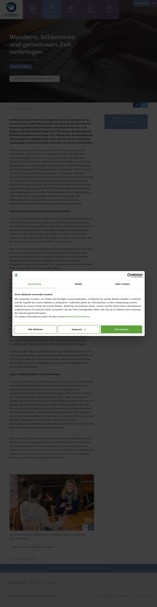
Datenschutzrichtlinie (78, 316)
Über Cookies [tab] (122, 284)
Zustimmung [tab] (34, 284)
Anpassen (79, 329)
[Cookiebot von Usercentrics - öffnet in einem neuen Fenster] (129, 275)
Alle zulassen (121, 329)
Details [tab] (78, 284)
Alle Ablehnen (35, 329)
